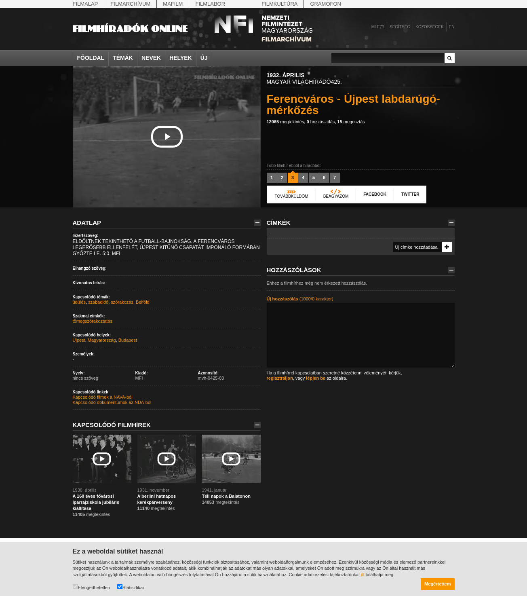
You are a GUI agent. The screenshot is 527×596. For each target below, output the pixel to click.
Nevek (151, 58)
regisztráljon (280, 378)
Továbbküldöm (291, 196)
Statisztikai (130, 587)
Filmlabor (210, 4)
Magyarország (102, 340)
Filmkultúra (279, 4)
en (452, 27)
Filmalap (85, 4)
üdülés (79, 302)
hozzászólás (321, 121)
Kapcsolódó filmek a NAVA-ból (103, 397)
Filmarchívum (130, 4)
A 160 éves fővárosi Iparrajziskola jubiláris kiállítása (96, 502)
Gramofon (325, 4)
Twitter (410, 194)
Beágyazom (336, 196)
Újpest (79, 340)
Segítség (400, 27)
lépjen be (315, 378)
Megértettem (437, 583)
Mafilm (173, 4)
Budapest (127, 340)
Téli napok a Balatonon (226, 496)
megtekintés (285, 121)
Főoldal (91, 58)
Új (204, 58)
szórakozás (122, 302)
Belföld (143, 302)
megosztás (351, 121)
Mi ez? (377, 27)
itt (363, 574)
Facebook (374, 194)
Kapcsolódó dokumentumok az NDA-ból (112, 402)
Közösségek (429, 27)
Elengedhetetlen (91, 587)
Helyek (180, 58)
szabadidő (98, 302)
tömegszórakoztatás (92, 321)
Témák (123, 58)
